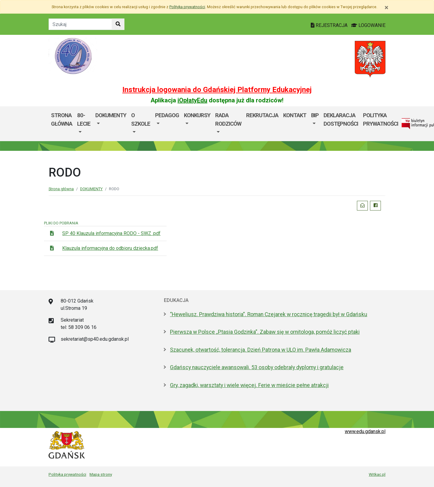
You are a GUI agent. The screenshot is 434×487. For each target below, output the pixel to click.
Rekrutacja (262, 115)
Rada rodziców (228, 119)
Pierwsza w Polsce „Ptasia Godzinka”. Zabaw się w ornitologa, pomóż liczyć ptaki (265, 332)
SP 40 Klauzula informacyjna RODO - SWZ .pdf (111, 233)
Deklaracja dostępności (341, 119)
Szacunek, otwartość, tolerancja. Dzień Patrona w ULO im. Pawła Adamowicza (260, 350)
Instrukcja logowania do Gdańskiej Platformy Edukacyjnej (217, 89)
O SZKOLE (140, 119)
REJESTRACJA (330, 25)
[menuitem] (84, 124)
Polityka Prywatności (380, 119)
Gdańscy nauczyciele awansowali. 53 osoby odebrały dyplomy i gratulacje (257, 367)
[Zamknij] (386, 7)
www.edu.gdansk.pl (365, 431)
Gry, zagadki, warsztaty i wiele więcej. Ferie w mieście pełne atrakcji (249, 385)
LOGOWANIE (368, 25)
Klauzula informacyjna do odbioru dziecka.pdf (110, 248)
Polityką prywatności (187, 7)
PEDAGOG (167, 115)
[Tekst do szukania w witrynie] (80, 24)
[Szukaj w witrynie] (118, 24)
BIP (315, 115)
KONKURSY (197, 115)
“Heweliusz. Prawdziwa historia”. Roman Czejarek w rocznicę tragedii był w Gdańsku (268, 314)
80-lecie (83, 119)
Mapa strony (101, 474)
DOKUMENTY (110, 115)
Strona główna (61, 119)
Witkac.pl (377, 474)
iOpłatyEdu (192, 100)
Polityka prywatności (67, 474)
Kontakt (294, 115)
